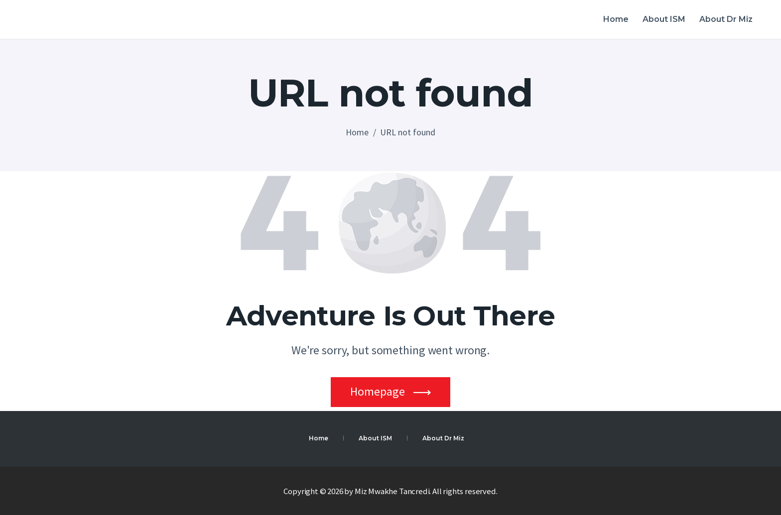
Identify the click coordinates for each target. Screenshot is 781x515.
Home (357, 132)
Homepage (377, 391)
